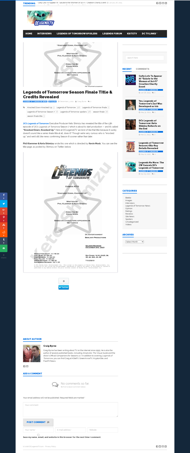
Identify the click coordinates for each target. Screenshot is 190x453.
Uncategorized (131, 222)
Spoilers (52, 101)
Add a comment (32, 374)
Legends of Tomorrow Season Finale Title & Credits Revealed (68, 94)
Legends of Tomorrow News (35, 101)
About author (32, 339)
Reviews (129, 214)
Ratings (128, 211)
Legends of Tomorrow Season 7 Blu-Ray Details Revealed (151, 145)
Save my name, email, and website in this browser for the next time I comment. (62, 437)
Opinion (128, 208)
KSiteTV (75, 358)
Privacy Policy (50, 446)
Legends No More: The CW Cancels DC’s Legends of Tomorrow (151, 165)
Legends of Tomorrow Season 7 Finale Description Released (64, 4)
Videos (128, 224)
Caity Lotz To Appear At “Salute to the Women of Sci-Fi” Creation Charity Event (150, 81)
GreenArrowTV (85, 358)
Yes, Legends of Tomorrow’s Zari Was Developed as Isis (150, 104)
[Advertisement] (70, 316)
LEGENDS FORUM (112, 33)
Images (128, 200)
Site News (129, 216)
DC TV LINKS (149, 33)
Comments (142, 69)
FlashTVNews (49, 361)
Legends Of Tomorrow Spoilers (77, 33)
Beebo (128, 198)
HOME (29, 33)
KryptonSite (98, 358)
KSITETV (132, 33)
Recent (127, 69)
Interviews (44, 33)
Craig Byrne (81, 101)
